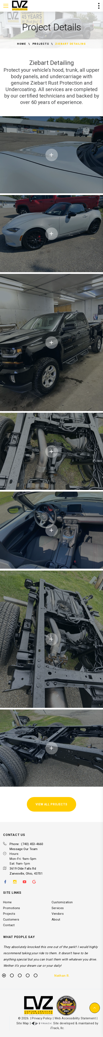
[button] (94, 1008)
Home (21, 43)
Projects (40, 43)
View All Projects (51, 804)
